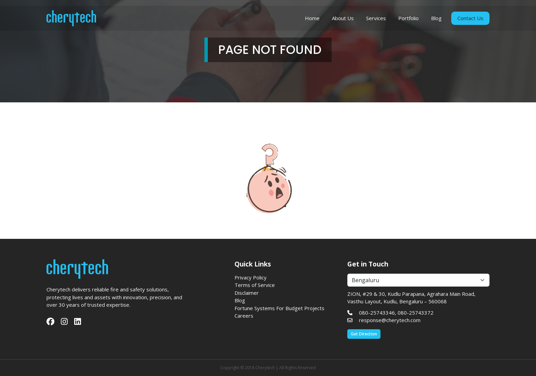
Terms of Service (254, 284)
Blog (436, 19)
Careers (243, 315)
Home (312, 19)
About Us (343, 19)
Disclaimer (246, 292)
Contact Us (470, 19)
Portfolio (408, 19)
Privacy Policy (250, 277)
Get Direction (364, 334)
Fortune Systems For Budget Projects (279, 308)
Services (376, 19)
